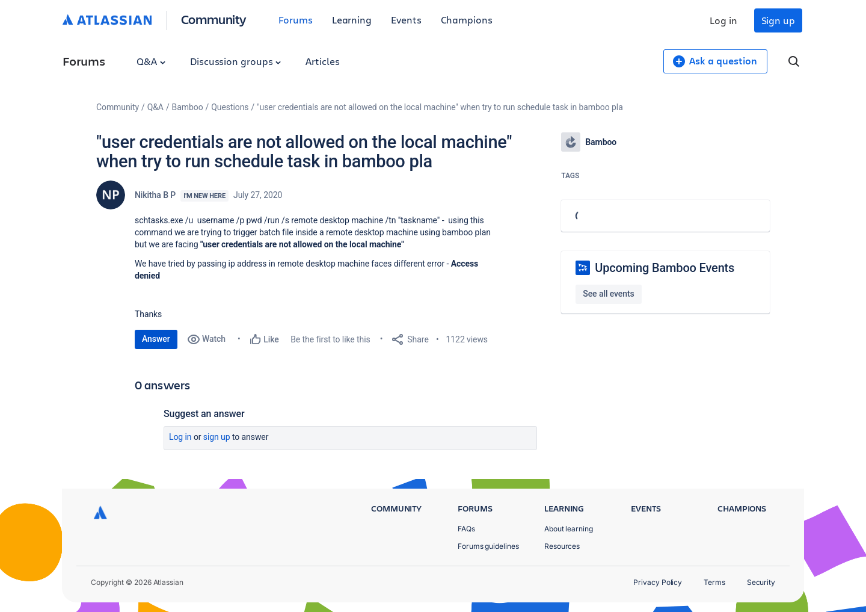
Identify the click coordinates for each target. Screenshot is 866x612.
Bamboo (187, 107)
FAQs (466, 528)
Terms (714, 582)
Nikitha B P (155, 195)
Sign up (778, 20)
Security (761, 582)
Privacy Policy (657, 582)
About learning (568, 528)
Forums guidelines (488, 546)
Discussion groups (235, 61)
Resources (562, 546)
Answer (156, 339)
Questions (229, 107)
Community (214, 19)
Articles (322, 61)
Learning (352, 19)
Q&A (151, 61)
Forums (295, 19)
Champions (467, 19)
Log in (723, 20)
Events (406, 19)
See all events (608, 293)
